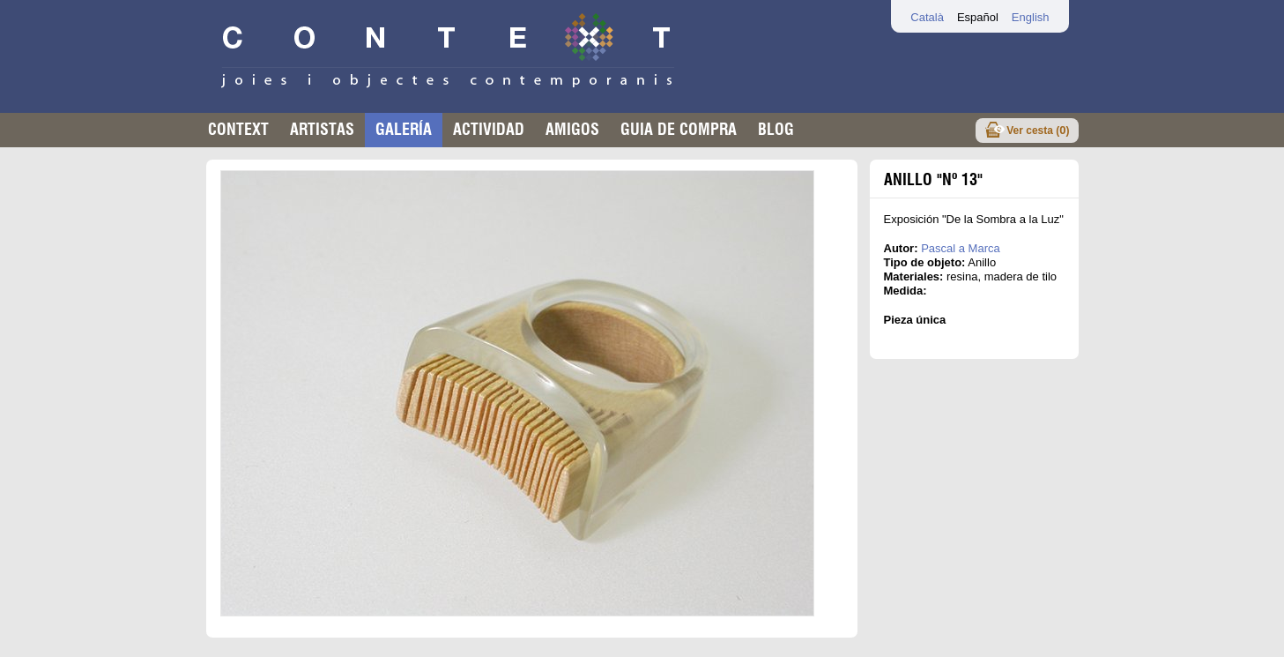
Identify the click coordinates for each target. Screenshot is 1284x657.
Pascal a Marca (960, 248)
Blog (776, 129)
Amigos (572, 129)
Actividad (488, 129)
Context (238, 129)
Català (927, 17)
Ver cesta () (1037, 130)
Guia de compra (678, 129)
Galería (403, 129)
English (1031, 17)
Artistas (322, 129)
